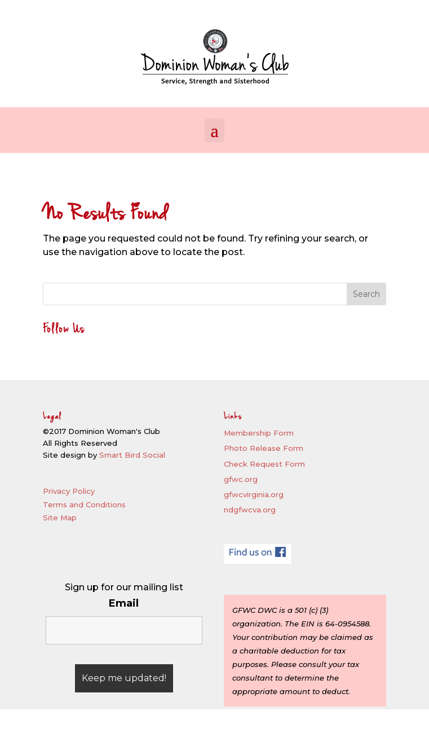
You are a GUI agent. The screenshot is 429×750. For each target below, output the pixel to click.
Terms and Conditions (84, 504)
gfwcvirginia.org (254, 494)
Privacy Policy (69, 490)
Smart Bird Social (132, 454)
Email (124, 603)
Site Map (60, 517)
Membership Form (259, 432)
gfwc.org (241, 479)
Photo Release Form (263, 448)
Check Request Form (264, 463)
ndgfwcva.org (250, 509)
